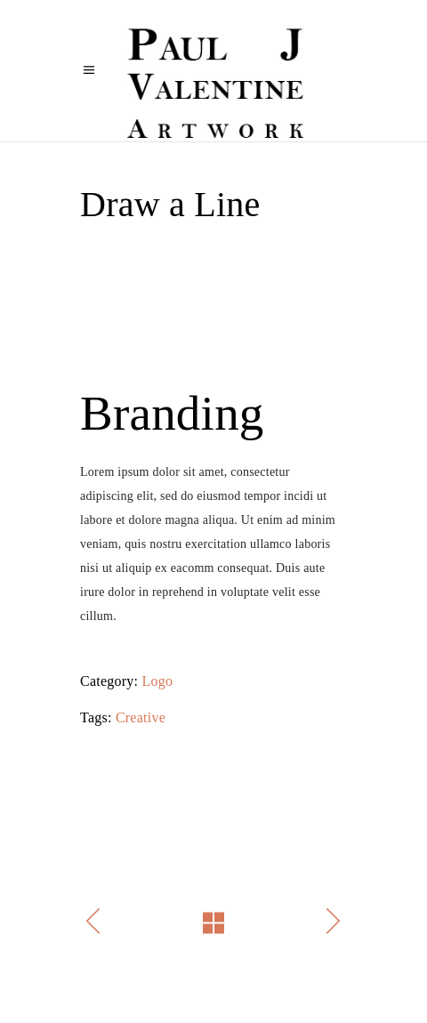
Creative (140, 717)
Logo (157, 681)
